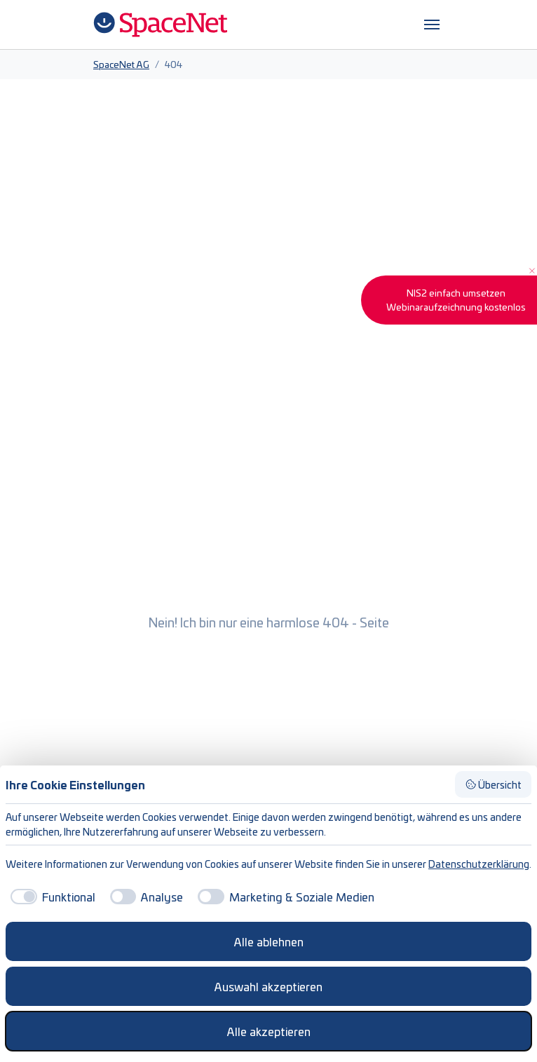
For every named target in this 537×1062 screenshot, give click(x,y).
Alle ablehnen (269, 941)
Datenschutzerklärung (478, 864)
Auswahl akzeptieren (268, 986)
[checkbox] (50, 896)
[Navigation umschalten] (432, 24)
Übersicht (493, 784)
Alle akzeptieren (269, 1031)
